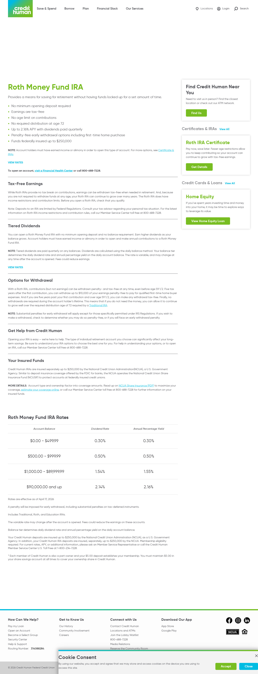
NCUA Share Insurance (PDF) (136, 385)
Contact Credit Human (124, 626)
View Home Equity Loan (208, 221)
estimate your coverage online (40, 389)
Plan (86, 8)
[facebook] (229, 620)
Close (241, 666)
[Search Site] (241, 8)
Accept (218, 666)
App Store (167, 626)
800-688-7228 (119, 640)
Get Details (199, 167)
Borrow (69, 8)
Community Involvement (74, 630)
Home (11, 24)
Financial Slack (107, 8)
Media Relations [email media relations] (120, 645)
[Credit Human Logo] (20, 8)
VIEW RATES (15, 162)
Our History (66, 626)
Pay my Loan (16, 626)
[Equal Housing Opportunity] (244, 632)
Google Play (169, 630)
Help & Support (17, 645)
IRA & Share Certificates (49, 24)
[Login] (222, 9)
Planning (24, 24)
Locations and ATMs (122, 630)
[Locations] (202, 8)
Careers (64, 635)
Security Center (17, 640)
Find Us (196, 113)
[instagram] (238, 620)
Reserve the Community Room (129, 649)
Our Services (134, 8)
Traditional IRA (98, 305)
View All (224, 129)
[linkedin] (247, 620)
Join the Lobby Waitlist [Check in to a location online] (124, 635)
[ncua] (232, 632)
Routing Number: (19, 649)
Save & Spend (46, 8)
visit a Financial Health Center (54, 170)
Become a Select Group (23, 635)
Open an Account (19, 630)
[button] (248, 657)
